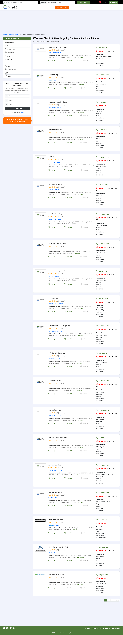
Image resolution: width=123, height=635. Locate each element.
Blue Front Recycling (55, 129)
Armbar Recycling (54, 465)
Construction (10, 49)
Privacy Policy (116, 628)
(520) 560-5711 (102, 48)
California (57, 107)
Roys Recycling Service (56, 574)
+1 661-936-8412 (102, 381)
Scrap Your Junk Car (62, 7)
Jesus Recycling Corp (56, 184)
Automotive (9, 42)
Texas (54, 552)
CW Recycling (53, 75)
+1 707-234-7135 (102, 130)
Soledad (50, 162)
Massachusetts (60, 580)
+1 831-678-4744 (102, 157)
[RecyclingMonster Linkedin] (14, 628)
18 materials (80, 584)
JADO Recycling (54, 298)
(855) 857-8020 (102, 299)
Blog (110, 7)
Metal (7, 66)
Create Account (17, 108)
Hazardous (9, 59)
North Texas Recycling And (58, 547)
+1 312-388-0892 (102, 214)
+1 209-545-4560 (102, 244)
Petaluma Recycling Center (58, 102)
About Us (87, 628)
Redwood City (52, 303)
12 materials (78, 390)
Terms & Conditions (104, 628)
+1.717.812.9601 (102, 520)
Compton (51, 358)
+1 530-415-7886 (102, 326)
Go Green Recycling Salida (57, 243)
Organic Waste (10, 69)
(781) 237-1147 (102, 575)
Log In (22, 112)
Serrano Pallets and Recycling (59, 326)
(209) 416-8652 (102, 185)
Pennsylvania (56, 525)
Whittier (50, 443)
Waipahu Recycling (55, 492)
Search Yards (83, 2)
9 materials (80, 139)
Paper (8, 73)
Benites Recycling (54, 410)
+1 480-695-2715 (102, 75)
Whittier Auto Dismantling (57, 437)
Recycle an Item (80, 7)
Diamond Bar (52, 470)
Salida (50, 249)
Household (9, 63)
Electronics (9, 53)
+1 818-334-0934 (102, 465)
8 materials (80, 57)
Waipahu (50, 497)
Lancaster (51, 386)
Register (113, 2)
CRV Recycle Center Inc (56, 353)
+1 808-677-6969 (102, 493)
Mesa (49, 80)
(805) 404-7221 (102, 353)
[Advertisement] (61, 22)
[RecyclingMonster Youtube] (4, 628)
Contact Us (94, 628)
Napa (49, 135)
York (49, 525)
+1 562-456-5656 (102, 438)
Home (72, 7)
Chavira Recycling (54, 380)
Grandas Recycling (55, 214)
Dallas (50, 552)
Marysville (51, 331)
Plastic (8, 76)
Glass (8, 56)
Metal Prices (102, 7)
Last (117, 600)
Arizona (58, 52)
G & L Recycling (54, 157)
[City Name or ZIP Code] (61, 2)
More (116, 7)
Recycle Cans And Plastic (57, 47)
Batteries (8, 46)
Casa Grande (52, 52)
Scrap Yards (91, 7)
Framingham (52, 580)
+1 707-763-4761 (102, 102)
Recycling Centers (13, 34)
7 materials (77, 253)
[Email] (19, 100)
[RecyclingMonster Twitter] (11, 628)
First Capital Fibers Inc (56, 520)
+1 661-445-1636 (102, 410)
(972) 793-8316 (102, 547)
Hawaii (55, 497)
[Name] (19, 96)
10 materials (80, 84)
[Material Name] (24, 2)
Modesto (50, 189)
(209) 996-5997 (102, 271)
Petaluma (51, 107)
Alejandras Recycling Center (58, 271)
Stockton (51, 219)
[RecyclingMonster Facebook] (7, 628)
